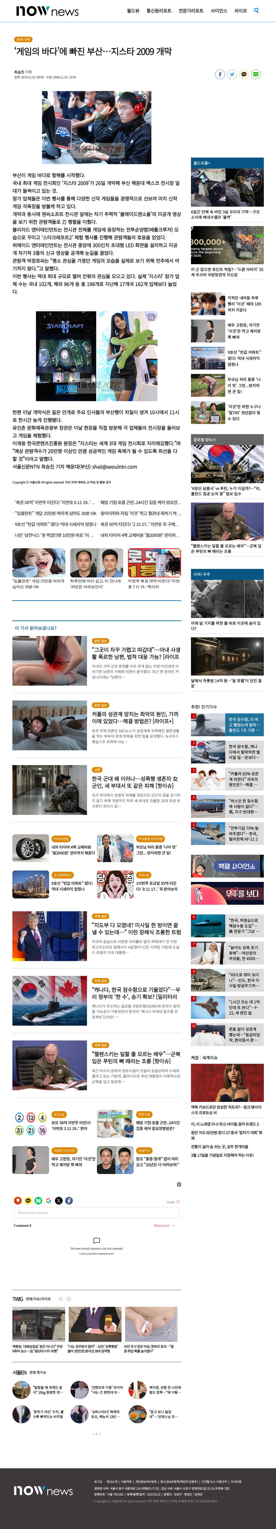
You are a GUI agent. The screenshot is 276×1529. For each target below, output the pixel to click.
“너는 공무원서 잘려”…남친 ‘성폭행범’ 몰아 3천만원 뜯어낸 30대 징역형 (149, 1348)
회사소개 (112, 1481)
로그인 (98, 1481)
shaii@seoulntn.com (114, 466)
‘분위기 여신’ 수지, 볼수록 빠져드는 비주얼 (48, 1414)
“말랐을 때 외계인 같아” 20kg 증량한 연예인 (48, 1392)
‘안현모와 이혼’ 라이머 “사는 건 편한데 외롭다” (107, 1392)
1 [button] (93, 1434)
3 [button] (100, 1434)
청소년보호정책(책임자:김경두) (179, 1481)
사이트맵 (236, 1481)
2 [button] (97, 1434)
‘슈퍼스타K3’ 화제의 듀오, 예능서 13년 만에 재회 (105, 1416)
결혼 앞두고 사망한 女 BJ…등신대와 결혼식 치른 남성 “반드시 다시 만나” (36, 1348)
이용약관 (126, 1481)
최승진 (19, 72)
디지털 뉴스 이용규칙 (214, 1481)
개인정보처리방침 (146, 1481)
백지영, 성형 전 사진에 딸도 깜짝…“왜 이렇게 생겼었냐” (165, 1392)
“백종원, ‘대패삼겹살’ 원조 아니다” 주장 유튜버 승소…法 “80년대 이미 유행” (93, 1348)
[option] (37, 1331)
